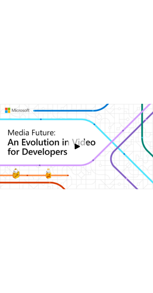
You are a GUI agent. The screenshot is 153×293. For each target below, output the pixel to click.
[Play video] (77, 146)
